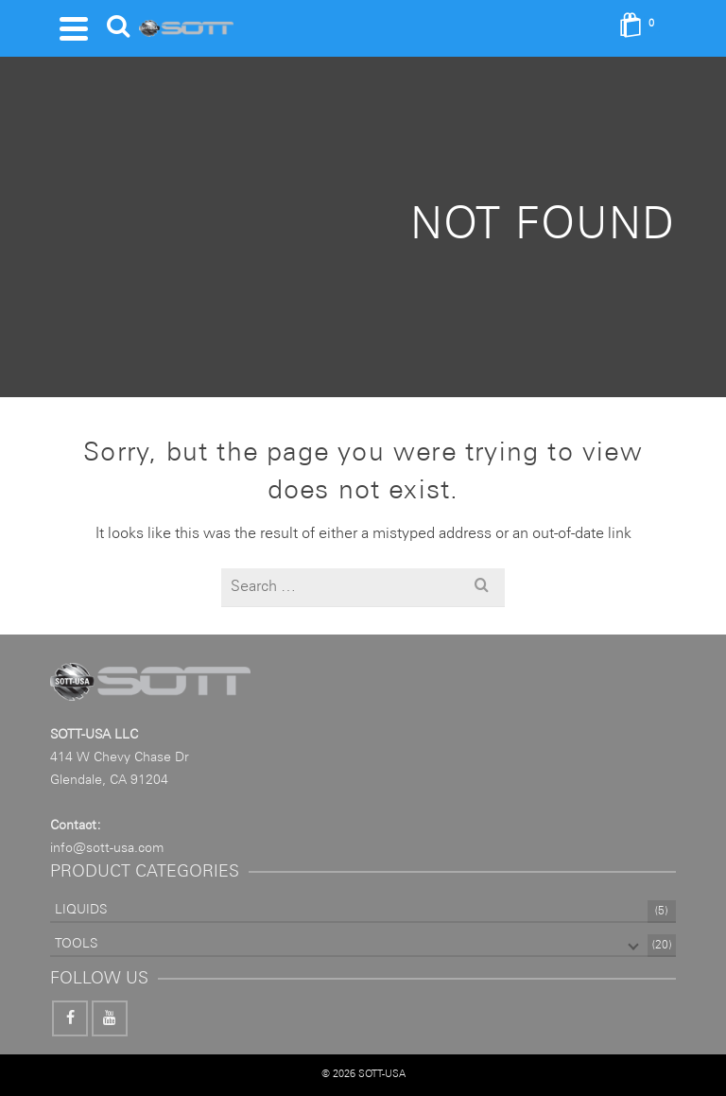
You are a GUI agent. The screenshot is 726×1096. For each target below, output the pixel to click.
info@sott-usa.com (107, 848)
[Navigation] (73, 28)
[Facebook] (70, 1018)
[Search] (118, 28)
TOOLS (76, 943)
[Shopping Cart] (643, 28)
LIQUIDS (81, 909)
